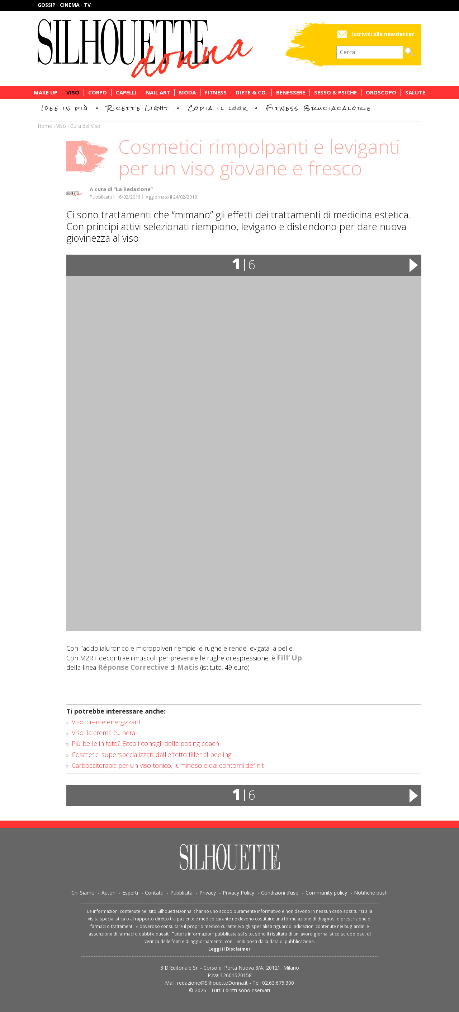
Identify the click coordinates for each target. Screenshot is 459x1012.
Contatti (154, 892)
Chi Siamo (83, 892)
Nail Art (158, 92)
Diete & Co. (251, 92)
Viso (72, 92)
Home (45, 125)
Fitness (216, 92)
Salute (415, 92)
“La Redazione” (133, 189)
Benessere (290, 92)
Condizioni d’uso (280, 892)
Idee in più (65, 108)
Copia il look (218, 108)
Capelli (126, 92)
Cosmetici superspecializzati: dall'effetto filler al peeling (151, 754)
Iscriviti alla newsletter (382, 34)
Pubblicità (181, 892)
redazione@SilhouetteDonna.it (212, 982)
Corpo (97, 92)
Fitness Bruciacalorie (319, 108)
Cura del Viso (85, 125)
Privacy (207, 892)
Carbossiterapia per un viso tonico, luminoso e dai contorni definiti (168, 765)
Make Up (45, 92)
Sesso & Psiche (335, 92)
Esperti (130, 892)
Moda (187, 92)
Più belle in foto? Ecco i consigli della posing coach (145, 743)
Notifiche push (371, 892)
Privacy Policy (238, 892)
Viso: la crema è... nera (103, 732)
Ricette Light (138, 108)
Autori (108, 892)
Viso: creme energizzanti (107, 722)
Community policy (326, 892)
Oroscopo (381, 92)
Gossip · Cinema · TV (64, 4)
